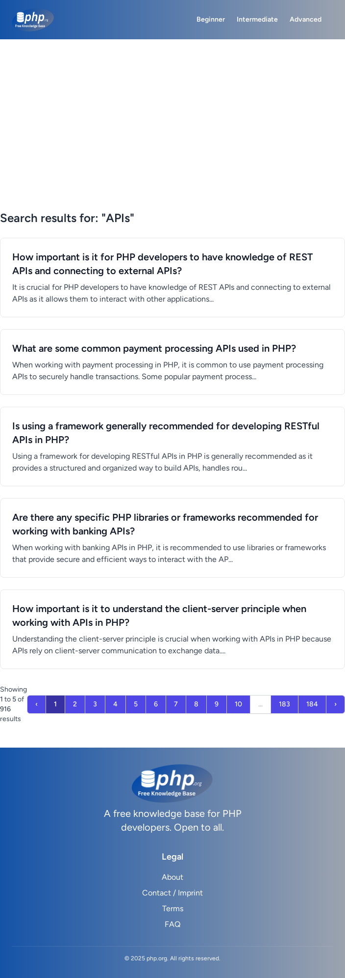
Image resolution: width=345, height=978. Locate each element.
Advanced (305, 19)
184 (312, 704)
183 (284, 704)
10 (238, 704)
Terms (172, 908)
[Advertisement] (172, 136)
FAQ (172, 924)
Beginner (211, 19)
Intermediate (257, 19)
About (172, 877)
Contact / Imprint (172, 892)
